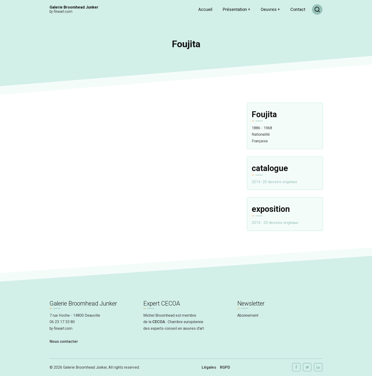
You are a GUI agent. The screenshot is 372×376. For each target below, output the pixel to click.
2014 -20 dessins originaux (274, 182)
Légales (209, 367)
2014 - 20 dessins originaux (275, 222)
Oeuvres (270, 9)
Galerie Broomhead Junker (74, 7)
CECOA (158, 322)
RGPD (225, 367)
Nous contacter (64, 341)
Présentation (236, 9)
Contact (297, 9)
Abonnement (247, 315)
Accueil (205, 9)
